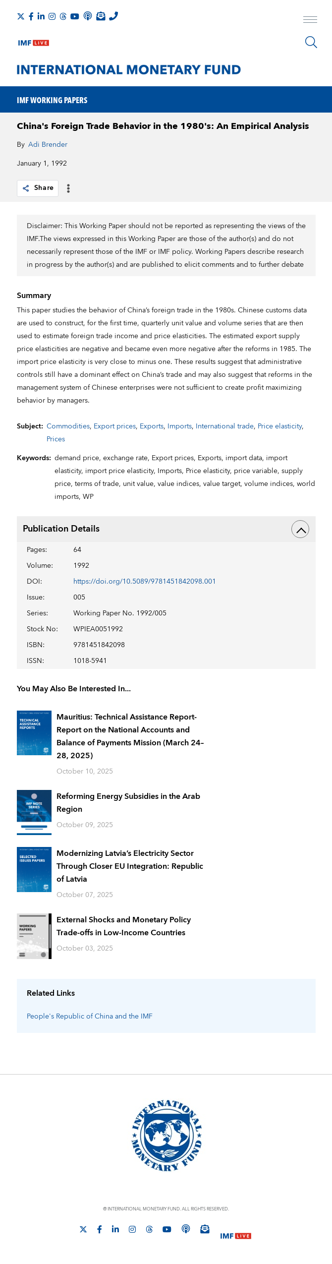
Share (38, 188)
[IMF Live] (34, 41)
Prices (56, 439)
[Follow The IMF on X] (21, 16)
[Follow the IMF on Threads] (62, 16)
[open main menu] (310, 21)
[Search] (311, 42)
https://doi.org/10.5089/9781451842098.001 (144, 582)
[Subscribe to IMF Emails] (100, 15)
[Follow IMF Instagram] (52, 16)
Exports (152, 426)
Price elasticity (280, 426)
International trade (225, 426)
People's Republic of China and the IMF (90, 1017)
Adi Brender (47, 145)
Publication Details (166, 529)
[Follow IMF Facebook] (31, 16)
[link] (25, 188)
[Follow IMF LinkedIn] (41, 16)
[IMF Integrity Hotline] (113, 15)
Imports (179, 426)
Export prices (115, 426)
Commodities (68, 426)
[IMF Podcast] (87, 15)
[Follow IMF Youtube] (74, 16)
